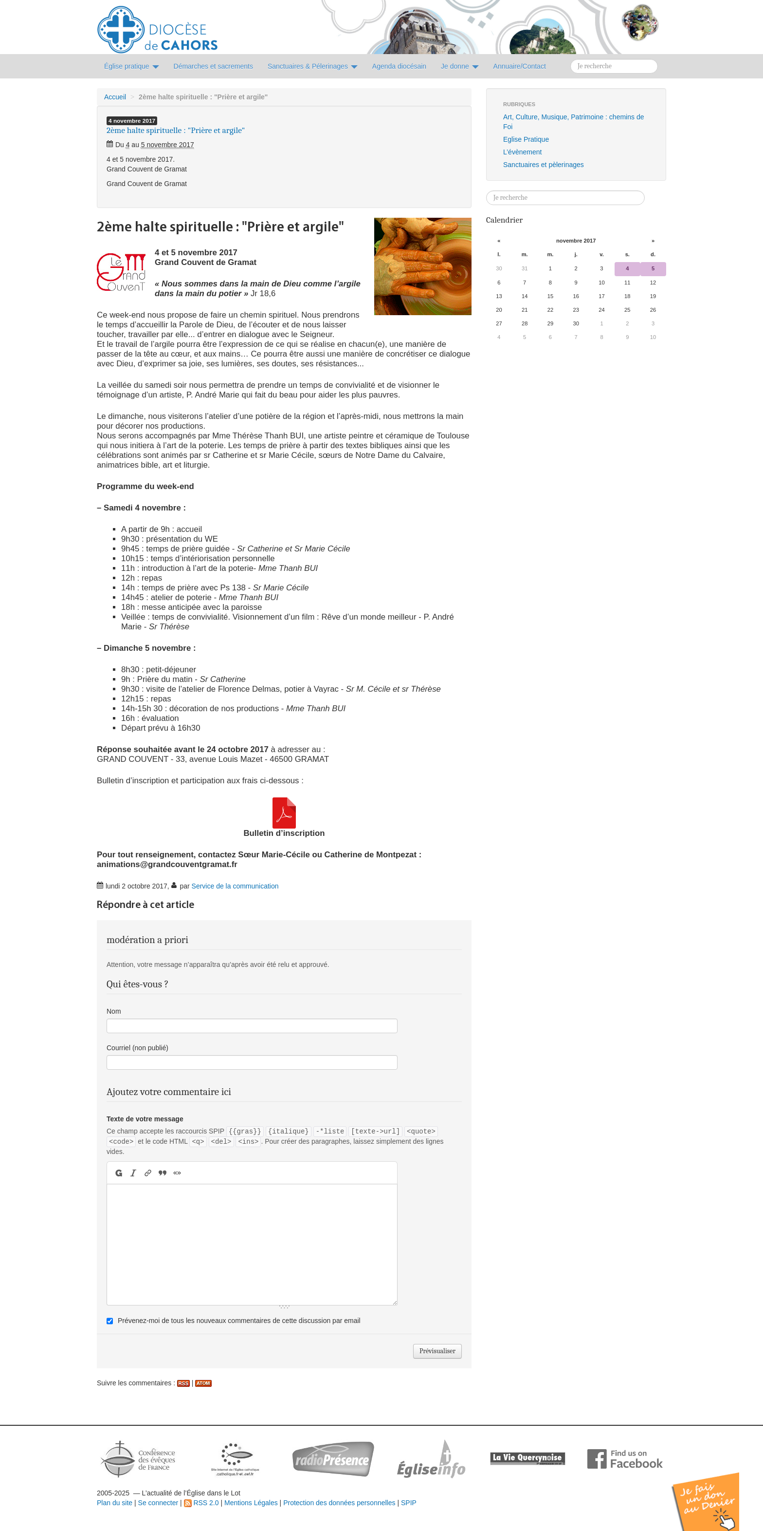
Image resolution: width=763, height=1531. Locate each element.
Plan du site (114, 1503)
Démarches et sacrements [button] (213, 66)
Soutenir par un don (714, 1494)
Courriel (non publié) (137, 1048)
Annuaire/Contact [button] (519, 66)
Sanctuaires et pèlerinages (543, 165)
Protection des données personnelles (339, 1503)
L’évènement (522, 152)
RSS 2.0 (201, 1503)
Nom (114, 1011)
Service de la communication (235, 886)
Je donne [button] (460, 66)
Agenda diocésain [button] (399, 66)
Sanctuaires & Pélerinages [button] (313, 66)
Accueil (115, 97)
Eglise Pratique (526, 139)
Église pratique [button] (131, 66)
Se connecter (158, 1503)
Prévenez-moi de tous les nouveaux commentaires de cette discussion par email (239, 1320)
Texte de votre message (145, 1119)
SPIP (409, 1503)
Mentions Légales (251, 1503)
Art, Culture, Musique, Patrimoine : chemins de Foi (573, 122)
